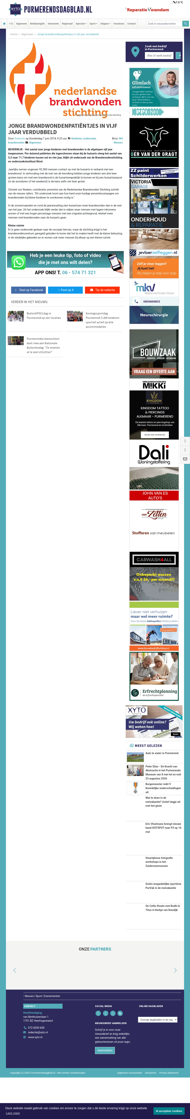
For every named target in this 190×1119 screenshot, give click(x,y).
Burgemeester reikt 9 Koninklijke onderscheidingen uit (163, 821)
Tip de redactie (102, 290)
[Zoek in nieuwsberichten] (164, 23)
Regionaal (67, 23)
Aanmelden (104, 1092)
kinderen (76, 138)
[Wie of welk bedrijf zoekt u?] (159, 55)
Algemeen (21, 23)
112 (11, 23)
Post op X (65, 290)
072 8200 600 (36, 1069)
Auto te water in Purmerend (161, 753)
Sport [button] (93, 23)
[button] (10, 1012)
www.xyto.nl (35, 1078)
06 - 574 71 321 (79, 272)
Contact (131, 23)
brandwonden (16, 142)
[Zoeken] (185, 23)
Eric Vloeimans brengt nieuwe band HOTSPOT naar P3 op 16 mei (163, 869)
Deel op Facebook (28, 290)
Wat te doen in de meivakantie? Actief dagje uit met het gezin (162, 843)
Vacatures (119, 23)
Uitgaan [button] (104, 23)
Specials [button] (80, 23)
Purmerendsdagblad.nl (58, 9)
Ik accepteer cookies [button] (169, 1111)
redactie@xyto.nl (38, 1074)
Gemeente (53, 23)
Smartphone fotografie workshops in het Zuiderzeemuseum (159, 903)
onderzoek (89, 138)
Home (14, 34)
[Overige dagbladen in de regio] (157, 1061)
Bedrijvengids (37, 23)
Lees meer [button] (13, 1113)
